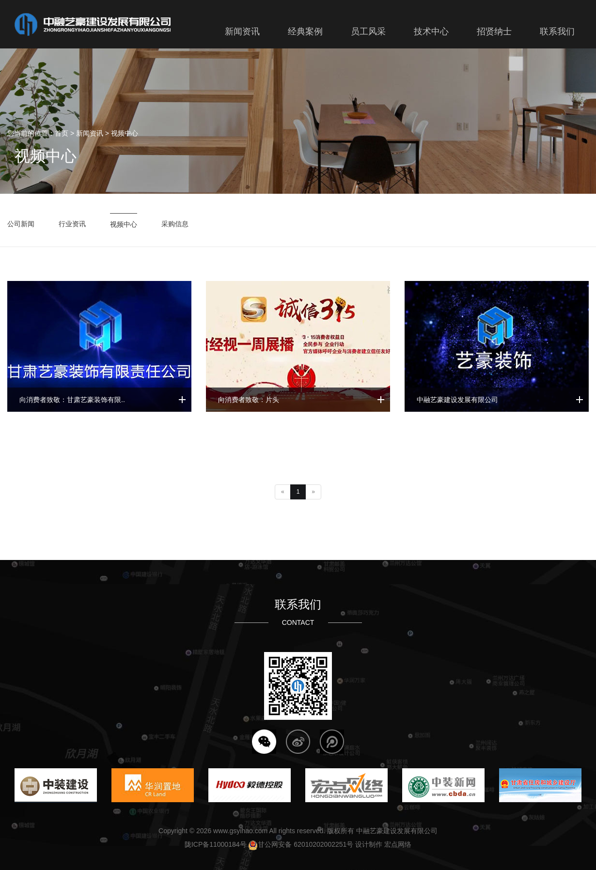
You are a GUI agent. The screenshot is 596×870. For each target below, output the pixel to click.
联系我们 (298, 604)
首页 (61, 133)
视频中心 (124, 133)
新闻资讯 (89, 133)
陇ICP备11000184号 (216, 844)
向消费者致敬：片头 (248, 400)
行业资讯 (72, 224)
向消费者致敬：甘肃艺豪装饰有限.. (72, 400)
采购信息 (174, 224)
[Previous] (283, 491)
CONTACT (298, 622)
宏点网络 (397, 844)
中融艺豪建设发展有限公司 (457, 400)
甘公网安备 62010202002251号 (300, 844)
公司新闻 (20, 224)
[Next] (313, 491)
